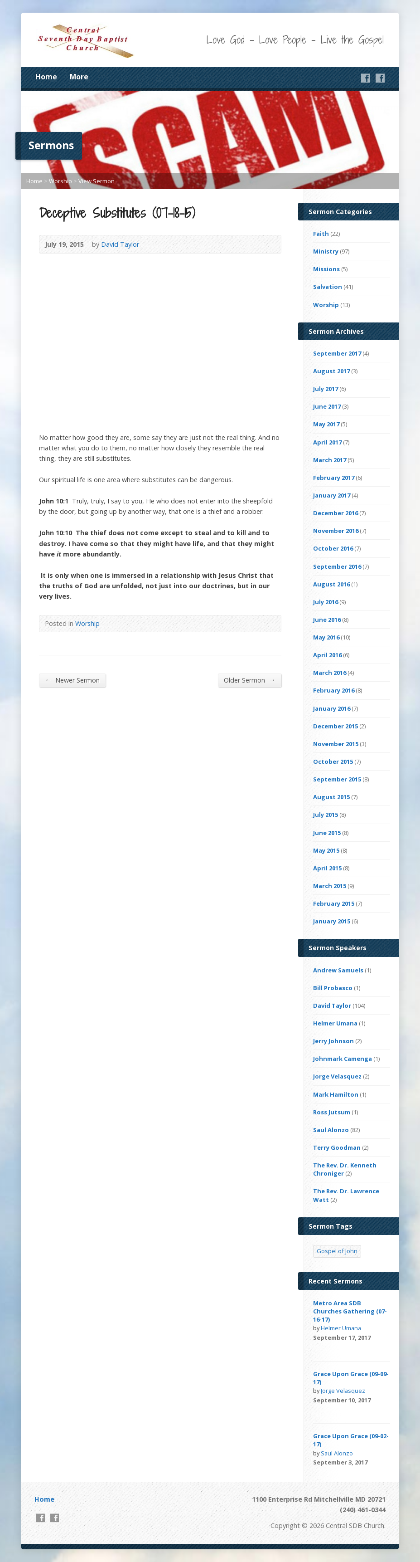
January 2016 (331, 708)
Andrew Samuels (338, 970)
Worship (60, 181)
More (79, 77)
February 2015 (333, 903)
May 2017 (326, 424)
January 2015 (331, 921)
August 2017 (331, 371)
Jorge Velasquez (337, 1076)
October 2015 (333, 761)
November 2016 (335, 531)
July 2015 (325, 814)
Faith (321, 233)
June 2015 (327, 833)
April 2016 (327, 655)
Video (317, 1347)
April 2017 (327, 442)
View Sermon (96, 181)
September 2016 (337, 566)
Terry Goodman (337, 1147)
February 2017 (333, 477)
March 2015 (329, 886)
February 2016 (333, 690)
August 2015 (331, 797)
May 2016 (326, 637)
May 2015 (326, 850)
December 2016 (335, 513)
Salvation (327, 287)
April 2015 (327, 868)
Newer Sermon (72, 679)
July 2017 (325, 389)
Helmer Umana (335, 1023)
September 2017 (337, 353)
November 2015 (335, 744)
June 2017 (327, 406)
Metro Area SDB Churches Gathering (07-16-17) (350, 1311)
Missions (326, 269)
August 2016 (331, 584)
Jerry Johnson (333, 1041)
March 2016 (329, 673)
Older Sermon (249, 679)
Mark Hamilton (335, 1094)
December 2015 (335, 726)
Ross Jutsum (331, 1112)
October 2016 (333, 548)
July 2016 (325, 602)
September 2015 (337, 779)
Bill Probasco (332, 988)
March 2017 (329, 460)
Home (46, 77)
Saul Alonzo (331, 1130)
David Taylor (120, 244)
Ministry (325, 251)
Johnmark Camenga (342, 1058)
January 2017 (331, 495)
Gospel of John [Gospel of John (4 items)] (337, 1251)
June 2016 (327, 619)
